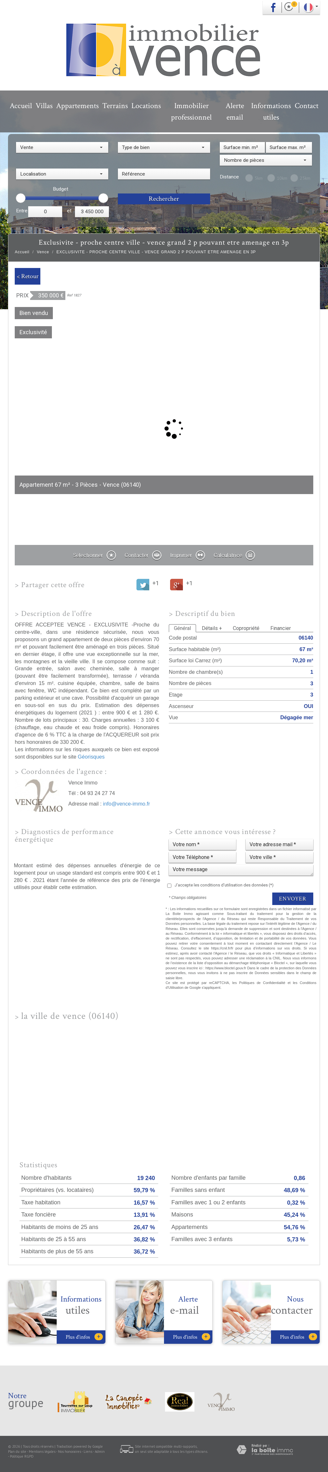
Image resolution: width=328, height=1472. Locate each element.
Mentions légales (42, 1451)
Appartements (77, 106)
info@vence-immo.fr (126, 804)
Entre (22, 211)
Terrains (115, 106)
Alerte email (235, 111)
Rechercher (164, 198)
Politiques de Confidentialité (262, 983)
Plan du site (17, 1451)
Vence (43, 252)
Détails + (212, 628)
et (69, 211)
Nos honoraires (69, 1451)
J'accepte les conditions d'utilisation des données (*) (224, 885)
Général (182, 628)
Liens (88, 1451)
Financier (280, 628)
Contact (306, 106)
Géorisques (91, 757)
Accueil (21, 106)
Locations (146, 106)
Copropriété (246, 628)
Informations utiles (271, 111)
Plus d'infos (84, 1337)
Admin (100, 1451)
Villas (44, 106)
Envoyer (293, 898)
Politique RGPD (22, 1456)
